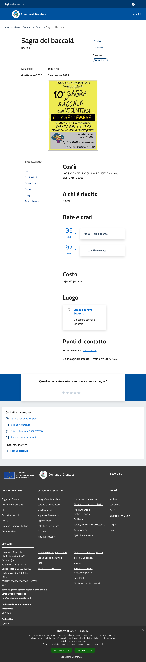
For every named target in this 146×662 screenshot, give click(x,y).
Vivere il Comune (23, 27)
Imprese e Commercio (48, 515)
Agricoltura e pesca (83, 535)
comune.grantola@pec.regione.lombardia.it (24, 589)
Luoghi (113, 524)
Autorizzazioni (81, 530)
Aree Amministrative (12, 504)
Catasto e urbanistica (48, 526)
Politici (5, 520)
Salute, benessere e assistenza (89, 524)
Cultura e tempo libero (49, 504)
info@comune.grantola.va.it (16, 598)
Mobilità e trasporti (47, 536)
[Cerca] (140, 14)
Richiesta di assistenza (49, 568)
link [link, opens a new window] (101, 644)
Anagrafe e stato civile (49, 499)
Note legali (79, 578)
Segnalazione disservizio (50, 557)
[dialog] (73, 644)
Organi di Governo (11, 499)
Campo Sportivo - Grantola (84, 311)
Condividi (100, 41)
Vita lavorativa (45, 510)
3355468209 (89, 350)
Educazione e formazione (86, 499)
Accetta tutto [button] (61, 650)
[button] (73, 656)
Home (7, 27)
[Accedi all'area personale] (133, 4)
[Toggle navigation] (6, 14)
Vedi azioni (100, 47)
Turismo (42, 531)
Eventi (38, 27)
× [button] (143, 630)
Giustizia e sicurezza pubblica (88, 504)
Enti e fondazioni (10, 515)
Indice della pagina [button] (33, 161)
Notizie (113, 499)
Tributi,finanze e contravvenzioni (82, 512)
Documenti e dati (10, 531)
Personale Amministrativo (15, 526)
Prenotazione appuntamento (52, 552)
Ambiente (78, 519)
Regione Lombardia (14, 4)
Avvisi (113, 510)
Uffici (4, 510)
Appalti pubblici (45, 520)
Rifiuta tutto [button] (85, 650)
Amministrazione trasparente (88, 552)
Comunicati (115, 504)
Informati (78, 563)
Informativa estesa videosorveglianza (83, 570)
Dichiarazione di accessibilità (88, 583)
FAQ (40, 563)
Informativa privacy (83, 557)
